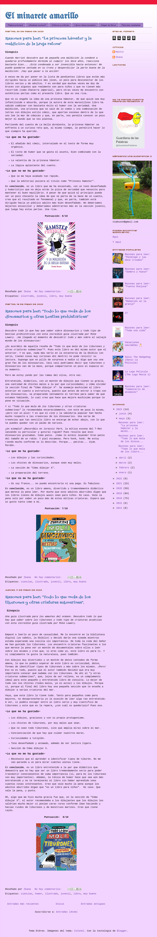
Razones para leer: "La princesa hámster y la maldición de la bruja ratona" (48, 41)
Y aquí (117, 242)
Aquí (115, 237)
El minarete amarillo (41, 16)
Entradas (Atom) (67, 912)
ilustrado (27, 296)
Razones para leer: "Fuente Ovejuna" (137, 285)
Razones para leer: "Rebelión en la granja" (137, 301)
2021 (119, 483)
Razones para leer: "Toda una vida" (137, 329)
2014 (119, 508)
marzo (123, 463)
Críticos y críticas (60, 25)
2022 (119, 478)
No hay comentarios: (49, 291)
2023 (119, 409)
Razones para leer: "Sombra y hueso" (137, 270)
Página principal (15, 25)
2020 (119, 488)
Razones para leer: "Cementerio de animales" (137, 389)
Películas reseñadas (131, 25)
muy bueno (65, 296)
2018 (119, 498)
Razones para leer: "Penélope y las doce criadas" (137, 257)
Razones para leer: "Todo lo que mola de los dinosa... (131, 438)
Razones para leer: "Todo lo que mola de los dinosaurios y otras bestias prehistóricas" (48, 314)
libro (52, 296)
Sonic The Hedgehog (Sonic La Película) (137, 360)
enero (123, 472)
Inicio (60, 904)
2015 (119, 503)
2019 (119, 493)
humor (38, 893)
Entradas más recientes (23, 904)
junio (123, 413)
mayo (122, 418)
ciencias (26, 581)
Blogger (122, 931)
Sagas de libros (108, 25)
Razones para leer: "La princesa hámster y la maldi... (131, 427)
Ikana (119, 57)
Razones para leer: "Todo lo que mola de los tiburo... (131, 449)
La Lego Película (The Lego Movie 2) (137, 373)
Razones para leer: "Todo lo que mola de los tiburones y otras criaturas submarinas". (48, 599)
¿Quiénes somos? (37, 25)
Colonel (79, 931)
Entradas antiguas (93, 904)
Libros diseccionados (85, 25)
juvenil (41, 296)
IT (126, 313)
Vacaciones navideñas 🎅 (133, 344)
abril (123, 458)
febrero (124, 467)
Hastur (120, 52)
